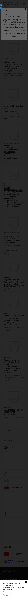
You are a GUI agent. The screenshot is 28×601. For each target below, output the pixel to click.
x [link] (25, 582)
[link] (1, 5)
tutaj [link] (10, 589)
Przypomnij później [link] (10, 593)
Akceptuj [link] (6, 595)
